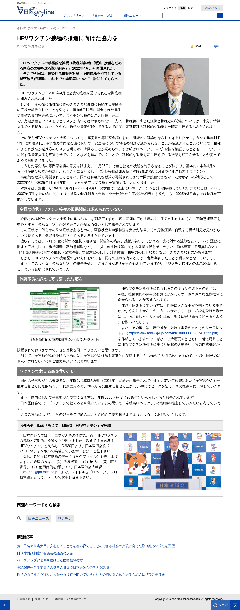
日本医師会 (23, 599)
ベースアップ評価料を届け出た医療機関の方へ (51, 560)
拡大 (190, 7)
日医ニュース (132, 15)
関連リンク (41, 599)
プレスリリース (74, 15)
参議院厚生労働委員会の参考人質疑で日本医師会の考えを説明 (63, 567)
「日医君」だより (104, 15)
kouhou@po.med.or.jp (40, 472)
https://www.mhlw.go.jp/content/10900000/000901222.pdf (172, 333)
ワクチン (65, 518)
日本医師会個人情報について (70, 599)
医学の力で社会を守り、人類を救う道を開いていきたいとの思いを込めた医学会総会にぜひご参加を (91, 574)
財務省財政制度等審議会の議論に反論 (45, 553)
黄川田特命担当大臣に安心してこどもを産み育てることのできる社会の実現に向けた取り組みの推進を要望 (96, 546)
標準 (182, 7)
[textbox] (189, 15)
